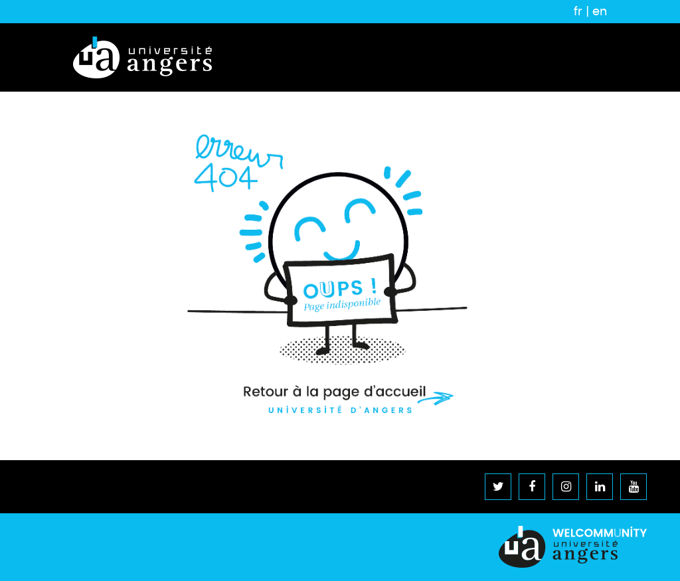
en (599, 11)
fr (578, 11)
